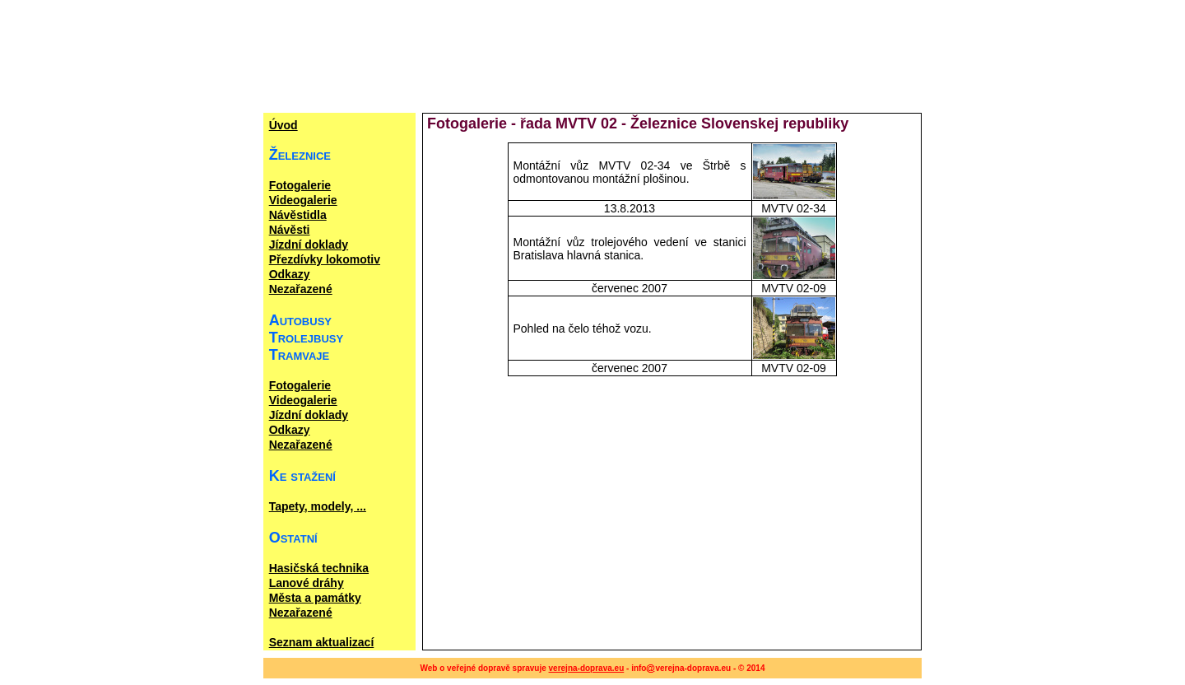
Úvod (283, 125)
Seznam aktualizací (321, 642)
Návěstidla (298, 214)
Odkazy (289, 274)
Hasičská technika (319, 568)
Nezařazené (300, 289)
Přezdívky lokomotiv (324, 259)
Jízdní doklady (308, 244)
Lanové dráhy (306, 582)
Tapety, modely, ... (317, 506)
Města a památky (315, 597)
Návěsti (289, 229)
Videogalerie (303, 200)
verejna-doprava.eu (587, 668)
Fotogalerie (300, 185)
